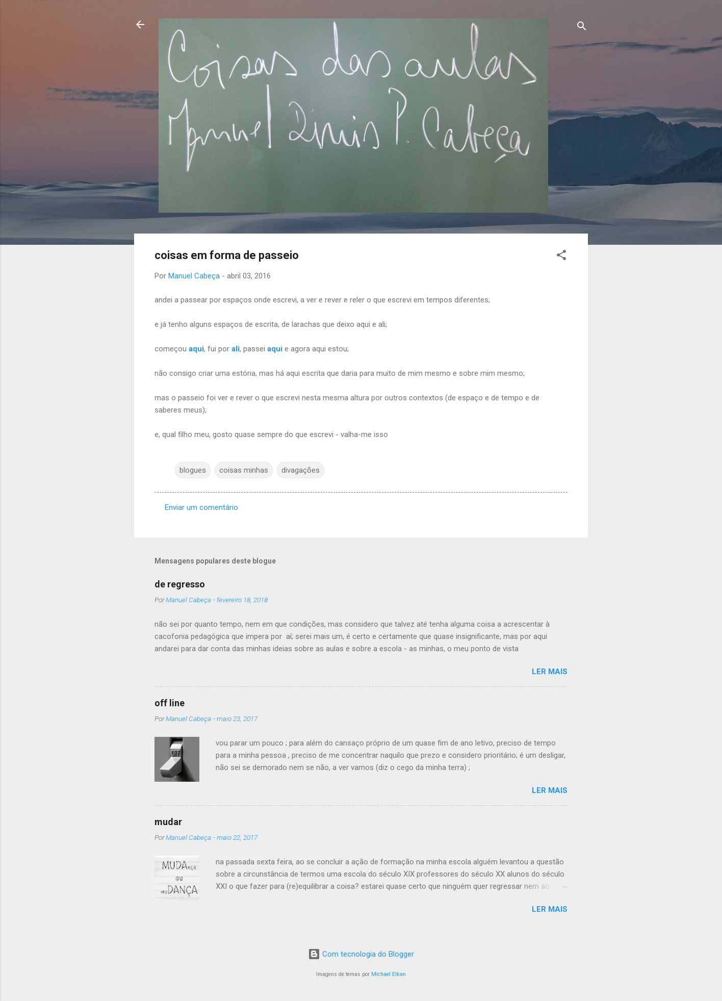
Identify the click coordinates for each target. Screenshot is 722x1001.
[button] (561, 257)
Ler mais (550, 671)
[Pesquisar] (582, 27)
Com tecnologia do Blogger (361, 954)
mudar (168, 821)
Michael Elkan (388, 974)
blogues (192, 470)
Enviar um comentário (201, 507)
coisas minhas (243, 470)
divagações (300, 470)
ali (235, 348)
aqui (196, 348)
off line (169, 703)
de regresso (179, 584)
